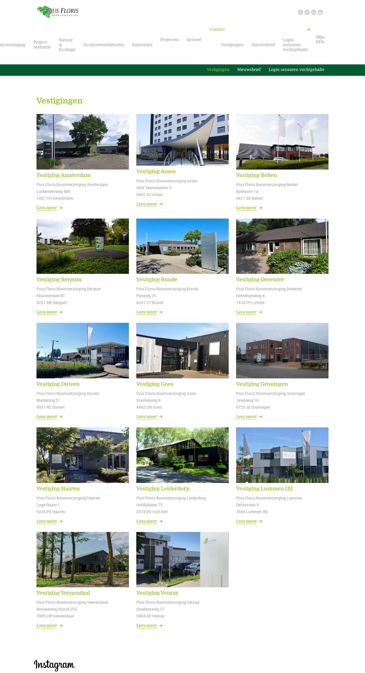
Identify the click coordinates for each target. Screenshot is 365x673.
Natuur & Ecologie (67, 45)
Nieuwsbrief (263, 44)
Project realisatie (42, 45)
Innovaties (142, 44)
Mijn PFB (320, 39)
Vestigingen (232, 44)
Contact (217, 29)
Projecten (169, 39)
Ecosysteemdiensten (104, 44)
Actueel (194, 39)
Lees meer (46, 207)
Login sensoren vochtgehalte (295, 45)
